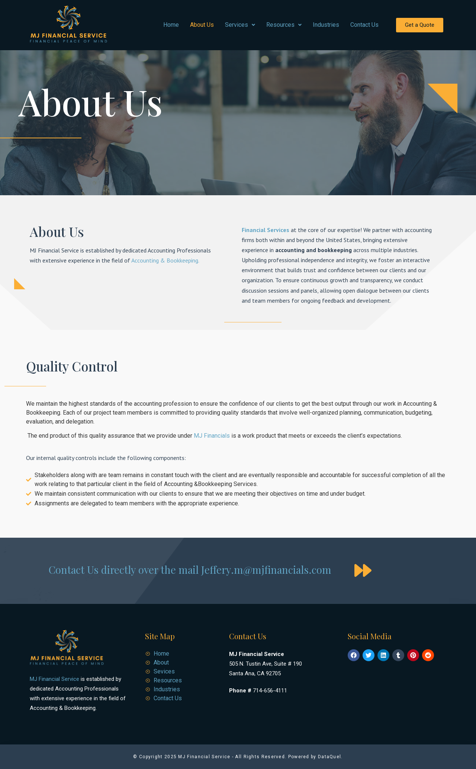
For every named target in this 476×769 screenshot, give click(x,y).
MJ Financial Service (54, 679)
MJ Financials (211, 435)
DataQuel (329, 756)
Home (171, 24)
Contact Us (364, 24)
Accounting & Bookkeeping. (164, 260)
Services (240, 24)
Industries (326, 24)
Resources (284, 24)
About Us (202, 24)
